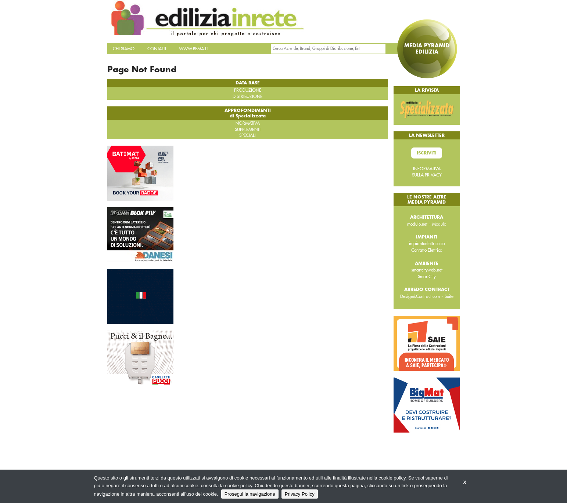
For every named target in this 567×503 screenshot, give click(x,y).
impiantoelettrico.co (427, 243)
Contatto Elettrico (426, 250)
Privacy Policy (300, 494)
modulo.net (417, 224)
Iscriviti (427, 153)
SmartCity (427, 276)
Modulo (439, 224)
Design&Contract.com (420, 296)
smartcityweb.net (426, 270)
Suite (449, 296)
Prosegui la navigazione (250, 494)
